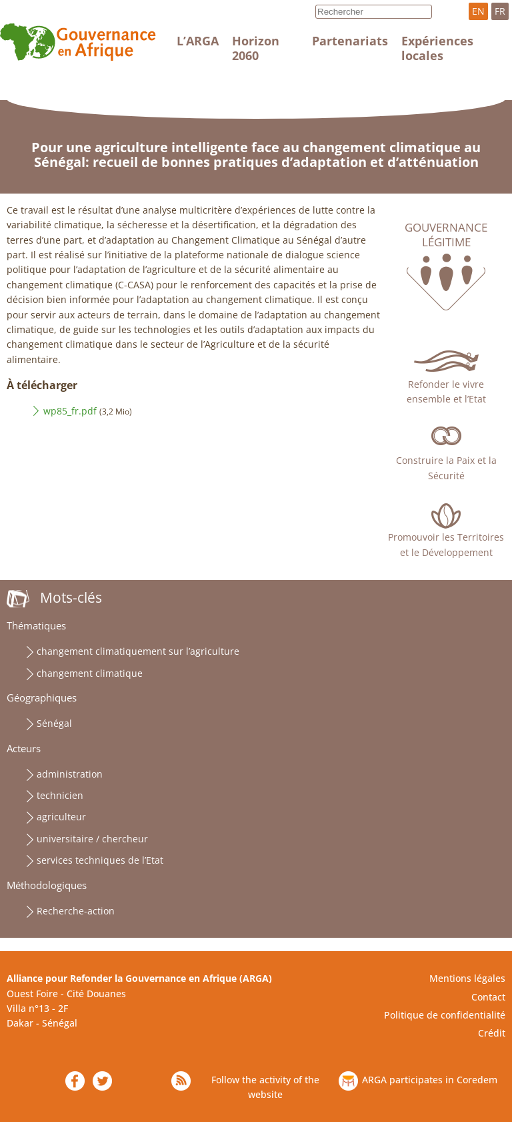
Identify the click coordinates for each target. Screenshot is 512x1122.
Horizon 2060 (255, 48)
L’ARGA (198, 41)
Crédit (491, 1033)
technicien (60, 795)
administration (70, 774)
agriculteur (61, 816)
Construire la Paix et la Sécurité (446, 467)
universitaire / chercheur (92, 838)
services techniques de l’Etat (100, 860)
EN (478, 11)
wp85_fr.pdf (70, 410)
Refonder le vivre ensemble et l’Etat (446, 391)
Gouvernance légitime (446, 235)
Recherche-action (76, 910)
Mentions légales (467, 978)
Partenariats (350, 41)
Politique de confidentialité (444, 1015)
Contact (488, 997)
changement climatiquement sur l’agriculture (138, 651)
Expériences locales (437, 48)
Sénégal (54, 723)
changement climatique (90, 673)
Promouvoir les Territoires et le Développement (446, 544)
